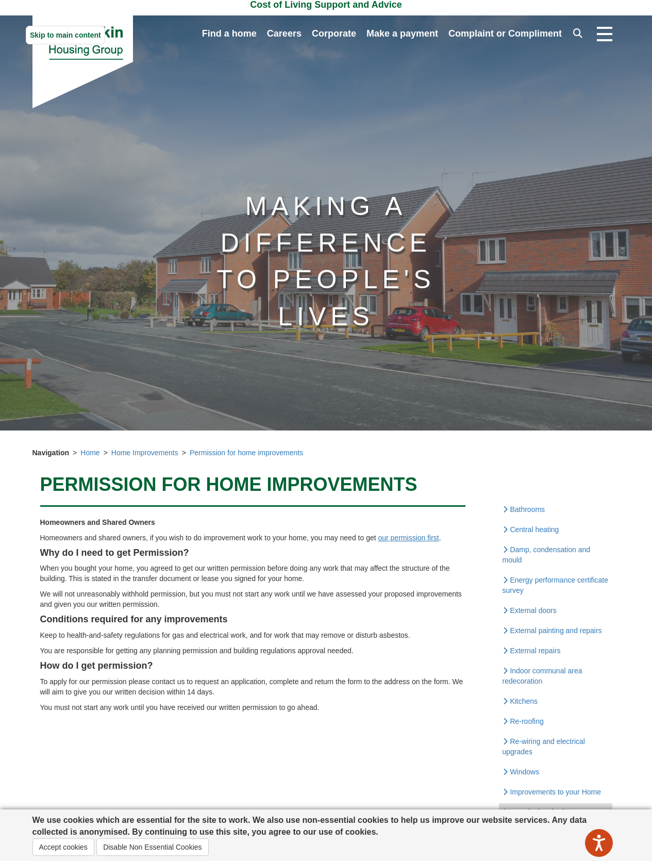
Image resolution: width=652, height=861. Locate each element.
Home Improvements (144, 453)
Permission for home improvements (246, 453)
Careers (284, 33)
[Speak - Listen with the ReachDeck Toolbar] (599, 843)
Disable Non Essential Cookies (152, 847)
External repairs (532, 651)
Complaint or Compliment (505, 33)
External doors (530, 610)
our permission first (408, 538)
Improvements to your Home (552, 792)
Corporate (334, 33)
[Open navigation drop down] (604, 34)
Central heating (531, 529)
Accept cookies (63, 847)
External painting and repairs (552, 630)
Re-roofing (523, 721)
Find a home (229, 33)
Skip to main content (65, 35)
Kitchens (520, 701)
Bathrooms (524, 509)
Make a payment (402, 33)
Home (89, 453)
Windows (521, 772)
